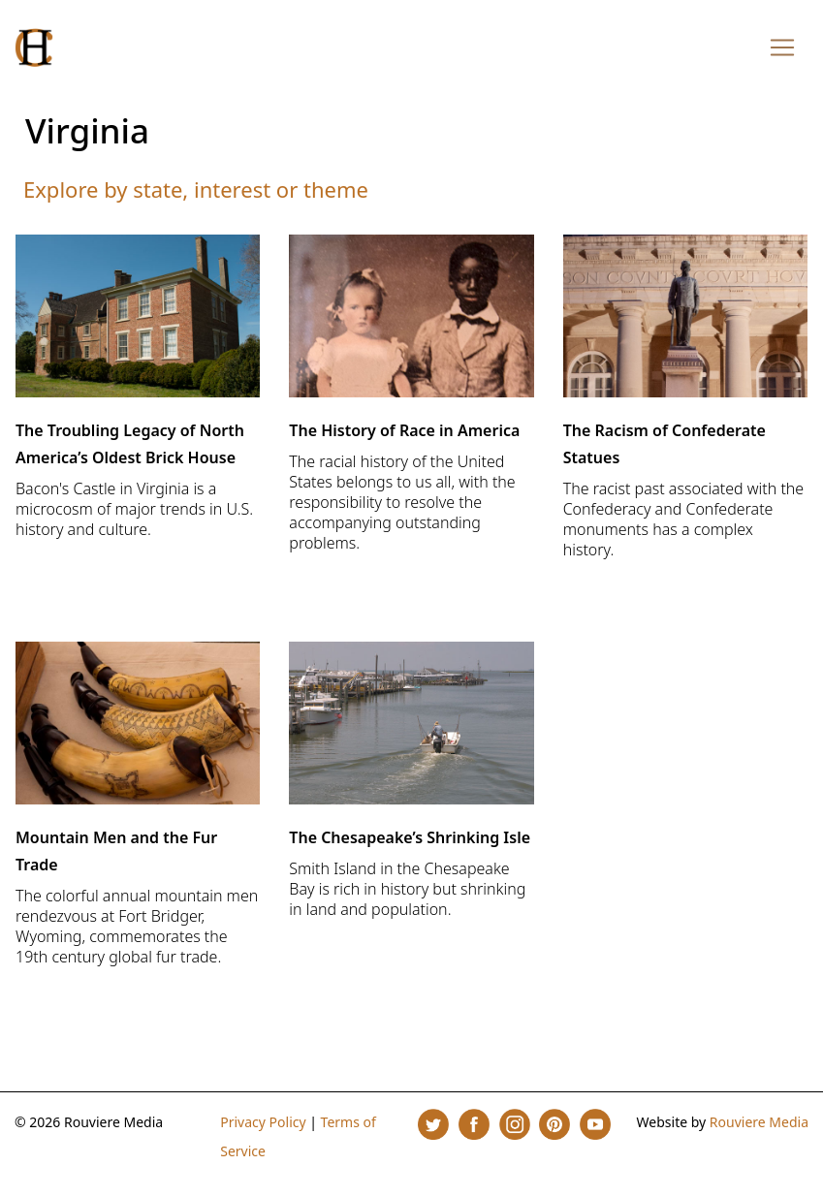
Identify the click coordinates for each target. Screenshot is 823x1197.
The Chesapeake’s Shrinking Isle (409, 837)
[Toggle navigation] (782, 47)
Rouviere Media (759, 1122)
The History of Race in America (404, 430)
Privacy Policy (262, 1122)
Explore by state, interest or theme (195, 189)
